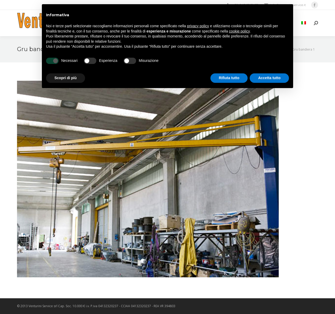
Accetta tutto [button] (269, 78)
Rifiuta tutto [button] (229, 78)
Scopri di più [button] (65, 78)
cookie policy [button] (239, 31)
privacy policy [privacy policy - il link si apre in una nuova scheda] (198, 26)
